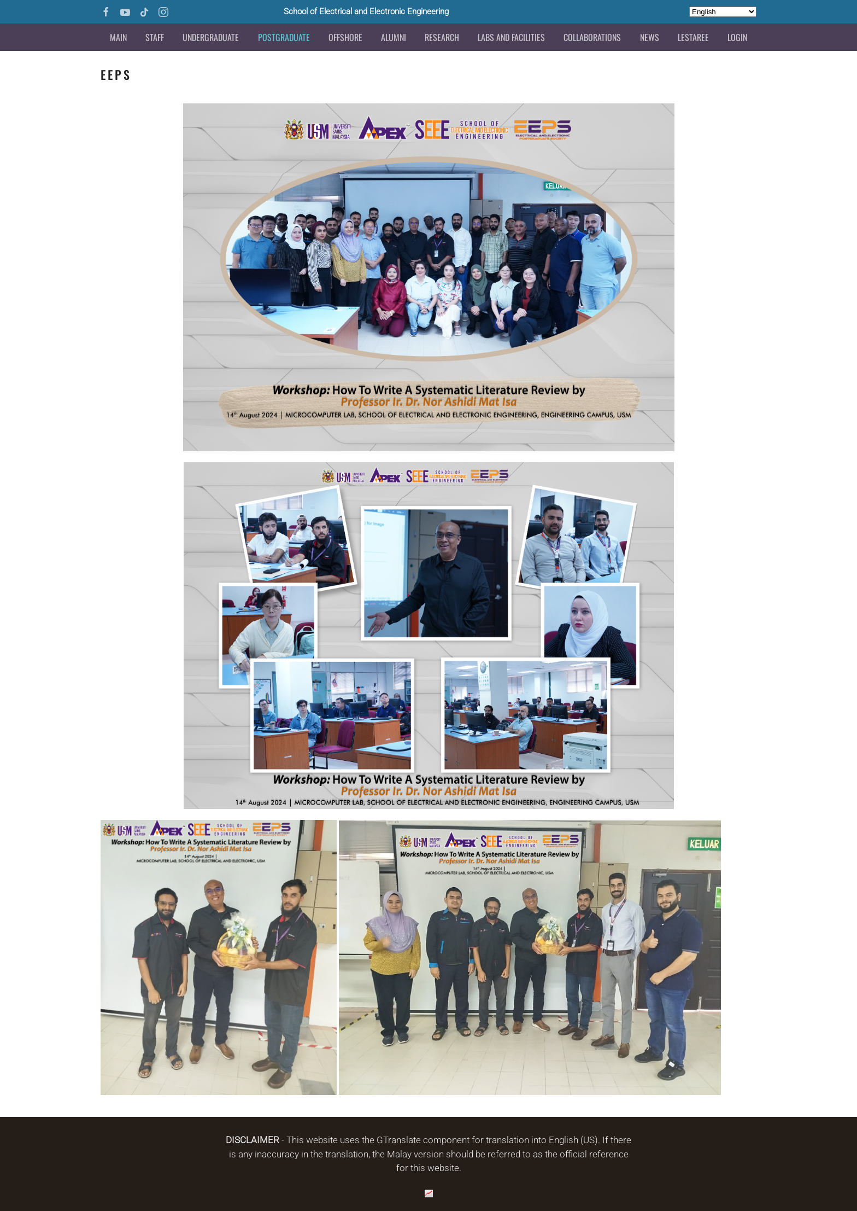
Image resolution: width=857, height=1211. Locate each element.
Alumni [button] (393, 37)
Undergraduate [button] (211, 37)
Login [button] (737, 37)
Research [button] (442, 37)
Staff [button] (154, 37)
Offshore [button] (345, 37)
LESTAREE (693, 37)
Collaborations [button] (592, 37)
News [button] (649, 37)
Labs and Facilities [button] (511, 37)
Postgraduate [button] (284, 37)
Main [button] (118, 37)
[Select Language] (722, 12)
